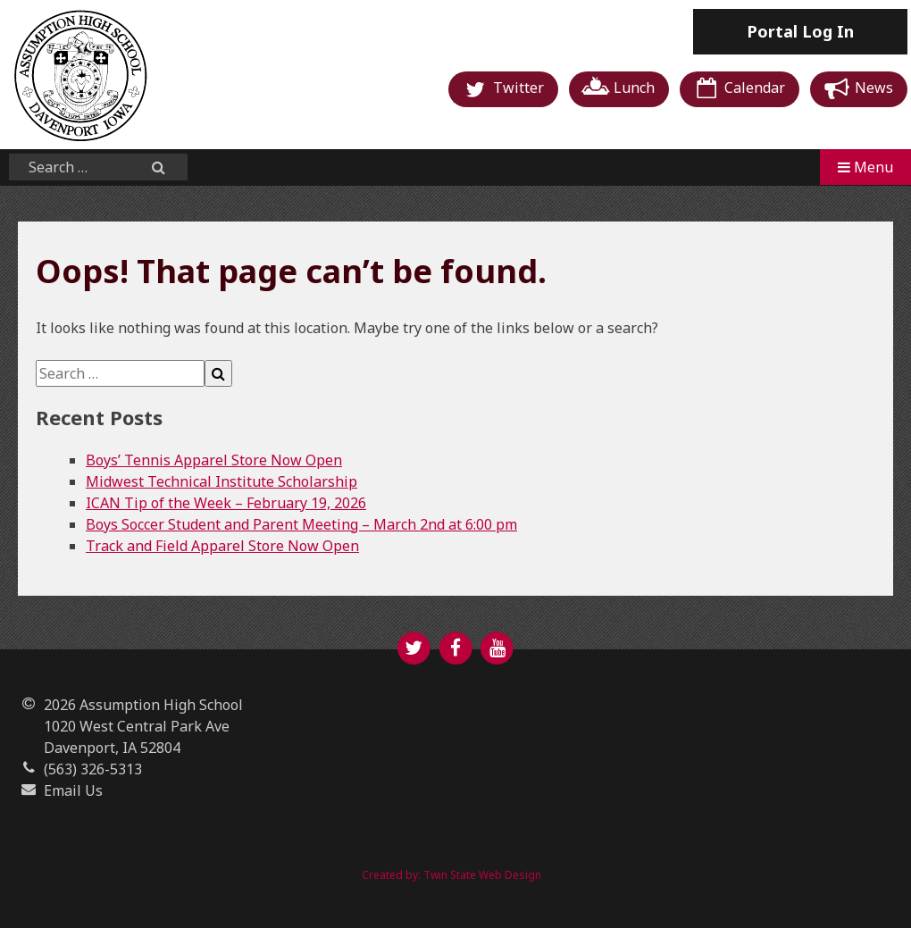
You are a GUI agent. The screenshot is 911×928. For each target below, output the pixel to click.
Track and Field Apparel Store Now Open (222, 546)
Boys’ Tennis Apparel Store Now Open (214, 460)
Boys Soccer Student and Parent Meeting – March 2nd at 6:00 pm (301, 524)
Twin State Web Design (482, 874)
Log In (800, 31)
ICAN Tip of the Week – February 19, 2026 (226, 503)
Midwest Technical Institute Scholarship (221, 481)
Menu (865, 167)
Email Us (73, 790)
